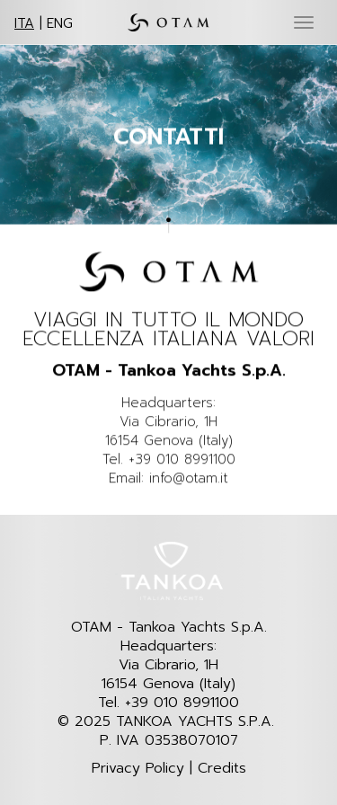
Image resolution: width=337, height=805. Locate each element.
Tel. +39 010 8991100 (168, 703)
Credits (222, 768)
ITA (24, 23)
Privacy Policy (138, 768)
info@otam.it (188, 479)
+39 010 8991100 (182, 460)
